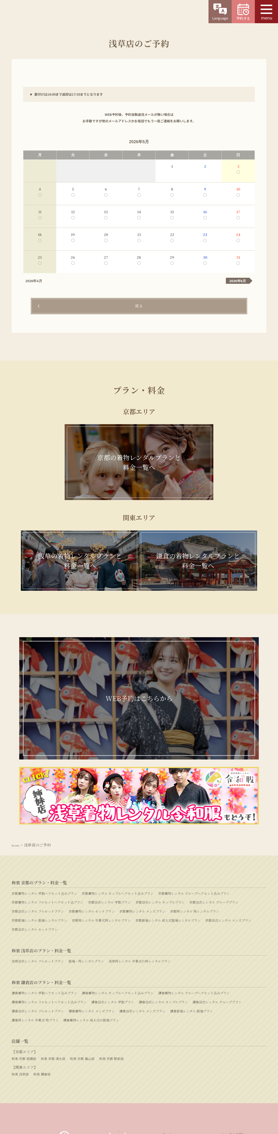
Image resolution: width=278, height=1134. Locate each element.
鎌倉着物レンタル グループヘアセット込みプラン (194, 887)
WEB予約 (48, 1070)
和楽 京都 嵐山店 (82, 952)
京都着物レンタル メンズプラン (142, 805)
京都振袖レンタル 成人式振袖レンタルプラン (168, 814)
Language (220, 11)
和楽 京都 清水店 (53, 952)
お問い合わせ (131, 1070)
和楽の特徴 (170, 1041)
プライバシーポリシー (175, 1097)
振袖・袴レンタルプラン (86, 855)
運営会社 (92, 1097)
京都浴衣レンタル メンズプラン (228, 814)
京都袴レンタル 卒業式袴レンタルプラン (101, 814)
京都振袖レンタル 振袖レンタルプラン (39, 814)
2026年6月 (237, 281)
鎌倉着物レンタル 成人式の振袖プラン (91, 913)
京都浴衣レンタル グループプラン (213, 796)
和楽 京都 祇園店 (24, 952)
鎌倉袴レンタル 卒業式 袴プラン (35, 913)
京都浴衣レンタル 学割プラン (109, 796)
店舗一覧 (168, 1035)
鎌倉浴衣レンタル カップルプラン (163, 896)
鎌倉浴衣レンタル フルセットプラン (38, 905)
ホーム (167, 1028)
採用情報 (114, 1097)
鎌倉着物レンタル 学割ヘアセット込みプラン (44, 887)
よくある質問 (212, 1070)
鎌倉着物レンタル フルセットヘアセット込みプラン (49, 896)
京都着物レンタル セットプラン (92, 805)
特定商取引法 (140, 1097)
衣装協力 (228, 1035)
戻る (139, 306)
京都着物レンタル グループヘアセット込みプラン (194, 787)
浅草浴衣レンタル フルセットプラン (38, 855)
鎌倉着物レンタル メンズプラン (92, 905)
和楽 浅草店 (20, 968)
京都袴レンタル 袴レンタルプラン (194, 805)
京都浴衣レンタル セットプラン (35, 823)
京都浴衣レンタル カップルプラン (160, 796)
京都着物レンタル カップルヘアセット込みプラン (118, 787)
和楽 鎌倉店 (42, 968)
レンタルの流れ (233, 1028)
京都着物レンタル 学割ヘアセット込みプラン (44, 787)
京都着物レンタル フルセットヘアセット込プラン (47, 796)
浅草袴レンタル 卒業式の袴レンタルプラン (140, 855)
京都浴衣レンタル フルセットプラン (38, 805)
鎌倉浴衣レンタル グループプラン (217, 896)
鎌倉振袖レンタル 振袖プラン (191, 905)
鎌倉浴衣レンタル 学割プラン (112, 896)
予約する (243, 12)
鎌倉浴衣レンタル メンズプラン (142, 905)
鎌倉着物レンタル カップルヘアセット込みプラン (118, 887)
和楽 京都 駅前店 (111, 952)
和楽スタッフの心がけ (238, 1041)
